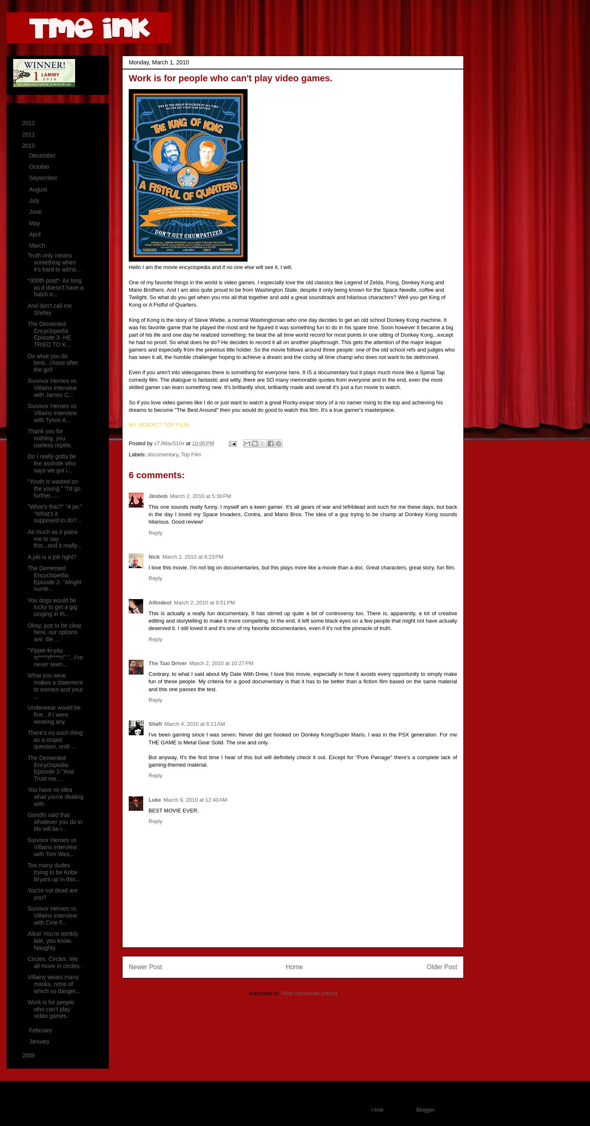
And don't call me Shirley (50, 309)
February (41, 1030)
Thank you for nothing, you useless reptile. (50, 438)
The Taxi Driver (168, 663)
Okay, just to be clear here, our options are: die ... (54, 632)
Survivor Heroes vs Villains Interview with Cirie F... (52, 915)
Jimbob (158, 496)
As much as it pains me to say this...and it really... (55, 539)
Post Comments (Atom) (309, 993)
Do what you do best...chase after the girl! (53, 363)
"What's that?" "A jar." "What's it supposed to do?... (55, 513)
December (43, 155)
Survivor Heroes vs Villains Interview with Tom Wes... (52, 847)
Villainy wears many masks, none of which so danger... (54, 984)
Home (294, 966)
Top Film (191, 454)
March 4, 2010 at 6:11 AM (195, 724)
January (40, 1041)
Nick (154, 557)
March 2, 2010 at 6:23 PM (192, 557)
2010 (29, 145)
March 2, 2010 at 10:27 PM (221, 663)
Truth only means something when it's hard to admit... (54, 262)
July (35, 200)
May (35, 223)
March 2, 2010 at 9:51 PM (204, 603)
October (40, 166)
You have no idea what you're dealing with (55, 796)
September (44, 178)
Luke (155, 800)
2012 (29, 123)
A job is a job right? (52, 557)
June (36, 211)
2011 (29, 134)
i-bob (378, 1110)
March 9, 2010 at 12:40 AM (195, 800)
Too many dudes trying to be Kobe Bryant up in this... (54, 872)
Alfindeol (160, 603)
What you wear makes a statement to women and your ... (55, 685)
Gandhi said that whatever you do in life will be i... (55, 822)
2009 (29, 1055)
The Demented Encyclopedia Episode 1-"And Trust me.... (51, 768)
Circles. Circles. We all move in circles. (54, 962)
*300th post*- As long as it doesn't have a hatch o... (55, 287)
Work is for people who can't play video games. (51, 1009)
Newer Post (145, 966)
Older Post (442, 966)
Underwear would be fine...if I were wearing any (54, 714)
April (35, 234)
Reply (155, 533)
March (38, 245)
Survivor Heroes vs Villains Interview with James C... (52, 388)
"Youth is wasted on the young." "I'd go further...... (54, 488)
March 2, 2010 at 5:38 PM (200, 496)
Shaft (155, 724)
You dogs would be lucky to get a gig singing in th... (52, 607)
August (38, 189)
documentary (163, 454)
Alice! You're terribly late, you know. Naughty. (53, 940)
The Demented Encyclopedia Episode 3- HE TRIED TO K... (49, 334)
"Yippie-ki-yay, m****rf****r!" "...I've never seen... (55, 657)
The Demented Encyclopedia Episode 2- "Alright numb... (54, 578)
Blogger (425, 1110)
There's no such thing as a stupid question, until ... (55, 739)
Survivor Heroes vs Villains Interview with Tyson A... (52, 413)
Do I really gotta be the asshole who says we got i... (52, 463)
